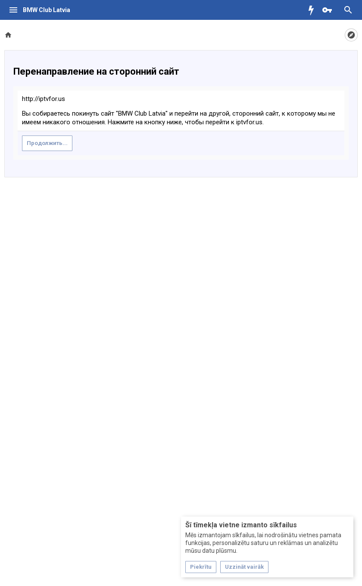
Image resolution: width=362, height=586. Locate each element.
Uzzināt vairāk (244, 567)
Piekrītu (201, 567)
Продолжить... (47, 143)
